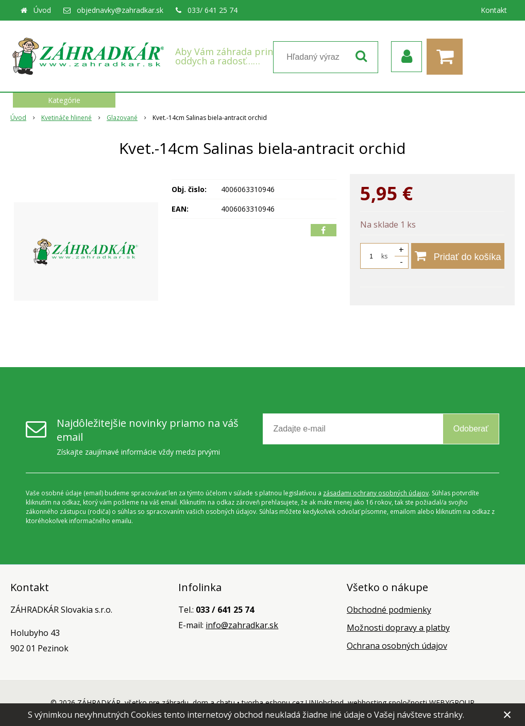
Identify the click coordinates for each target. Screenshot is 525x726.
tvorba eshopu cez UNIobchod (293, 702)
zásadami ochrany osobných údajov (376, 493)
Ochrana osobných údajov (397, 645)
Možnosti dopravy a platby (398, 627)
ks (384, 256)
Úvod (42, 10)
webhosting (367, 702)
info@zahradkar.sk (242, 625)
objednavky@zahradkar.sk (120, 10)
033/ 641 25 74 (213, 10)
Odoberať (470, 428)
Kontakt (494, 10)
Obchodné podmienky (389, 609)
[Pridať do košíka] (457, 256)
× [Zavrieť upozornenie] (507, 714)
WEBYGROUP (452, 702)
